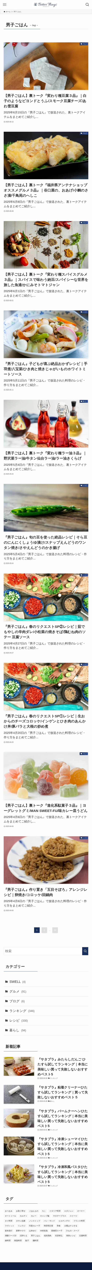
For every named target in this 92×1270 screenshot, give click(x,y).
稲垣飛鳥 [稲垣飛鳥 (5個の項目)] (47, 1236)
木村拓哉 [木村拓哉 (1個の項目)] (44, 1231)
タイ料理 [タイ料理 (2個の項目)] (8, 1221)
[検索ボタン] (87, 4)
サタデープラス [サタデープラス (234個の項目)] (59, 1216)
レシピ (18, 1020)
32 (55, 930)
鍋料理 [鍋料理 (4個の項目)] (7, 1240)
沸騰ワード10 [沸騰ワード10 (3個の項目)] (10, 1236)
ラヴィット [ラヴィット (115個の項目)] (9, 1226)
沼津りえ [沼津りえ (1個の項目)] (23, 1236)
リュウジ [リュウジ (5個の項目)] (21, 1226)
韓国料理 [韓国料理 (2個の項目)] (18, 1240)
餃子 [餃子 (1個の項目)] (27, 1240)
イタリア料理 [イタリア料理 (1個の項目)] (55, 1211)
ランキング (22, 1011)
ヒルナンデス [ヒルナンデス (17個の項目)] (64, 1221)
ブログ (17, 1001)
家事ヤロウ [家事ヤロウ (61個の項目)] (20, 1231)
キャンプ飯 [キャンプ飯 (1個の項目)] (44, 1216)
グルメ (17, 991)
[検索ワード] (46, 951)
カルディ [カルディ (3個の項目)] (23, 1216)
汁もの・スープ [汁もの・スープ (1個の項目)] (72, 1231)
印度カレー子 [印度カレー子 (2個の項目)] (34, 1226)
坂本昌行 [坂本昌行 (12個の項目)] (8, 1231)
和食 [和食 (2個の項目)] (59, 1226)
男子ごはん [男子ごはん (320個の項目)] (35, 1236)
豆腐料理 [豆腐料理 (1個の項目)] (83, 1236)
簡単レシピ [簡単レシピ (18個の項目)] (70, 1236)
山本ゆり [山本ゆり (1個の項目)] (32, 1231)
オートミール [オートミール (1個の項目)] (10, 1216)
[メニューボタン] (4, 4)
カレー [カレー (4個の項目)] (33, 1216)
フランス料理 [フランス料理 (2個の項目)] (79, 1221)
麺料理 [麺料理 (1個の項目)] (35, 1240)
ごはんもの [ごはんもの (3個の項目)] (33, 1211)
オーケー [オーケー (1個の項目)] (81, 1211)
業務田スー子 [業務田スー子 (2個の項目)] (56, 1231)
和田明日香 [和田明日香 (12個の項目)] (48, 1226)
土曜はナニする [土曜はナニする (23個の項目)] (70, 1226)
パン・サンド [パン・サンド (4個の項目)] (49, 1221)
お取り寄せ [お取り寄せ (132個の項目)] (20, 1211)
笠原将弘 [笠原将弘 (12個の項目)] (59, 1236)
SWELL (17, 982)
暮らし (17, 1030)
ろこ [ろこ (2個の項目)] (44, 1211)
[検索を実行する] (85, 951)
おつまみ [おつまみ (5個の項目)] (8, 1211)
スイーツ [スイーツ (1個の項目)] (73, 1216)
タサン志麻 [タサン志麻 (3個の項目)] (20, 1221)
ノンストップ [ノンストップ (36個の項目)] (34, 1221)
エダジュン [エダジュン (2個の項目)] (68, 1211)
